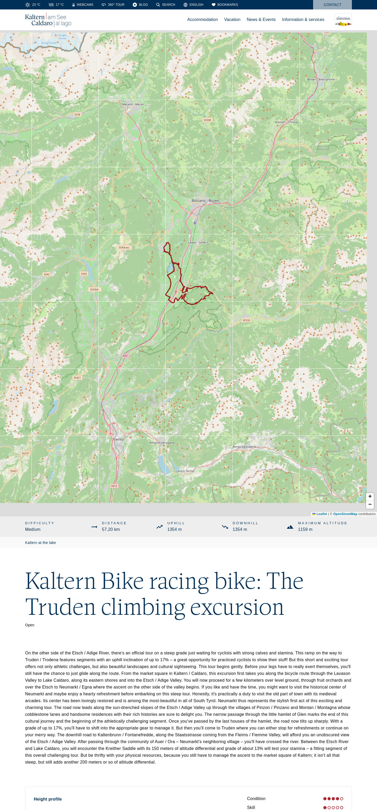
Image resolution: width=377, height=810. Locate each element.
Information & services (303, 19)
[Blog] (140, 5)
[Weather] (32, 5)
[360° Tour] (113, 5)
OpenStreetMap (345, 514)
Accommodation (202, 19)
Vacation (232, 19)
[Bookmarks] (225, 5)
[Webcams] (82, 5)
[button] (370, 497)
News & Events (261, 19)
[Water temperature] (56, 5)
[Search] (165, 5)
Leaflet (319, 514)
